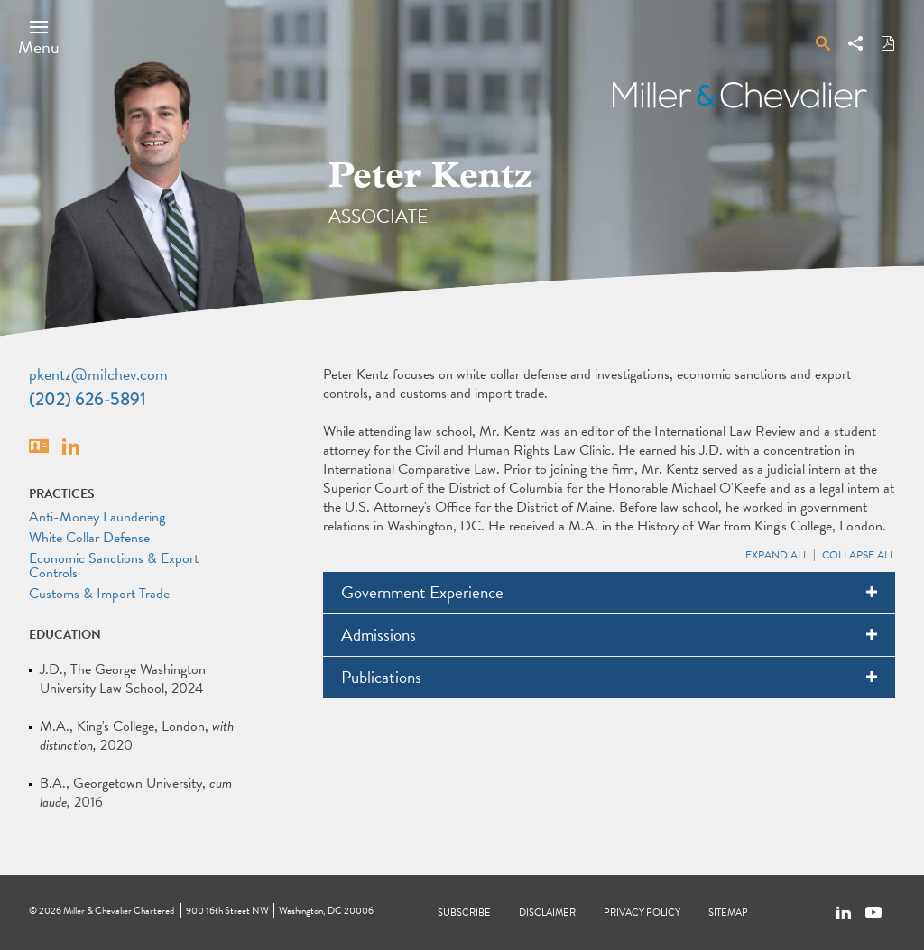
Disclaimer (547, 912)
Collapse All (858, 555)
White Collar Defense (89, 538)
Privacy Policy (642, 912)
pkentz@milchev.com (98, 374)
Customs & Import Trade (99, 593)
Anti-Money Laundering (97, 517)
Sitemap (728, 912)
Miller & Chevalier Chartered (118, 910)
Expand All (776, 555)
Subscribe (464, 912)
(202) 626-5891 (87, 399)
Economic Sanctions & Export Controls (114, 566)
